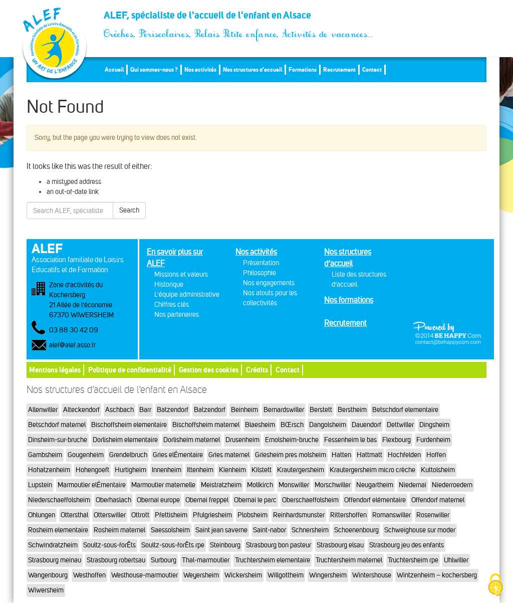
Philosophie (259, 273)
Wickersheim (243, 575)
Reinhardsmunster (299, 515)
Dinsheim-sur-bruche (57, 440)
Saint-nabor (269, 530)
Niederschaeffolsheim (59, 500)
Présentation (261, 263)
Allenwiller (43, 410)
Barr (145, 410)
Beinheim (244, 410)
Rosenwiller (432, 515)
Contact (372, 69)
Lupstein (40, 485)
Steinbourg (225, 545)
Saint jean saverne (221, 530)
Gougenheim (86, 455)
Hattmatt (369, 455)
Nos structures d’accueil (252, 69)
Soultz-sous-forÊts (109, 545)
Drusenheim (242, 440)
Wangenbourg (48, 575)
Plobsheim (252, 515)
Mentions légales (55, 369)
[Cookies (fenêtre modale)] (495, 585)
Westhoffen (89, 575)
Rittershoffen (348, 515)
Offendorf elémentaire (375, 500)
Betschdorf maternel (57, 425)
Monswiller (294, 485)
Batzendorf (172, 410)
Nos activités (200, 69)
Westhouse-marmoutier (144, 575)
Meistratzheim (221, 485)
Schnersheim (310, 530)
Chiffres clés (171, 304)
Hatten (341, 455)
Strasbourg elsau (340, 545)
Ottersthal (74, 515)
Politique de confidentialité (129, 369)
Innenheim (166, 470)
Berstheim (352, 410)
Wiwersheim (46, 590)
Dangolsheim (327, 425)
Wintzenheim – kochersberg (437, 575)
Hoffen (436, 455)
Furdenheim (433, 440)
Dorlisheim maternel (191, 440)
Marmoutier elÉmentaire (92, 485)
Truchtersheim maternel (349, 560)
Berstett (321, 410)
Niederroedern (452, 485)
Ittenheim (200, 470)
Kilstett (261, 470)
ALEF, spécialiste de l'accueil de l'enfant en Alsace (239, 18)
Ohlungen (41, 515)
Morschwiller (333, 485)
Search (129, 210)
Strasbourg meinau (54, 560)
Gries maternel (228, 455)
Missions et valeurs (181, 274)
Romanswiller (391, 515)
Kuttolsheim (438, 470)
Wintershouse (371, 575)
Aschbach (119, 410)
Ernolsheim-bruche (292, 440)
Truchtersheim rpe (413, 560)
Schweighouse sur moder (419, 530)
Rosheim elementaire (58, 530)
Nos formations (348, 300)
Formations (303, 69)
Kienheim (232, 470)
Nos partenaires (176, 314)
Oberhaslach (113, 500)
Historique (168, 284)
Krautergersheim (300, 470)
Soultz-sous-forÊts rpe (172, 545)
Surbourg (163, 560)
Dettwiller (400, 425)
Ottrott (140, 515)
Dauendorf (366, 425)
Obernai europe (158, 500)
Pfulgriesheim (212, 515)
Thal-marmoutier (205, 560)
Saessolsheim (170, 530)
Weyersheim (201, 575)
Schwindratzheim (53, 545)
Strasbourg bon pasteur (278, 545)
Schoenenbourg (356, 530)
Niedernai (412, 485)
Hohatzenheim (49, 470)
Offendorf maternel (437, 500)
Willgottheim (286, 575)
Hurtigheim (130, 470)
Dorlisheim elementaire (125, 440)
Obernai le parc (255, 500)
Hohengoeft (92, 470)
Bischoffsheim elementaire (129, 425)
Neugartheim (374, 485)
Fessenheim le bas (350, 440)
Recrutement (339, 69)
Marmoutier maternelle (163, 485)
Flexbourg (396, 440)
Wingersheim (328, 575)
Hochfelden (404, 455)
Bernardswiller (284, 410)
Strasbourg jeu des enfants (406, 545)
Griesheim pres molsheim (290, 455)
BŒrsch (292, 425)
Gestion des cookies (208, 369)
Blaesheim (260, 425)
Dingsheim (434, 425)
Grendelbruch (128, 455)
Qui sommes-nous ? (154, 69)
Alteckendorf (81, 410)
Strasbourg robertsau (116, 560)
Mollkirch (260, 485)
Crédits (257, 369)
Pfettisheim (171, 515)
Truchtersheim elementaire (272, 560)
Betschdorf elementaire (405, 410)
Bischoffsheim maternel (205, 425)
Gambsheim (45, 455)
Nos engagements (269, 283)
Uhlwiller (456, 560)
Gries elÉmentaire (178, 455)
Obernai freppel (206, 500)
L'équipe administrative (186, 294)
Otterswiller (110, 515)
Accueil (114, 69)
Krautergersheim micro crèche (372, 470)
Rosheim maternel (119, 530)
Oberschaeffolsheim (310, 500)
